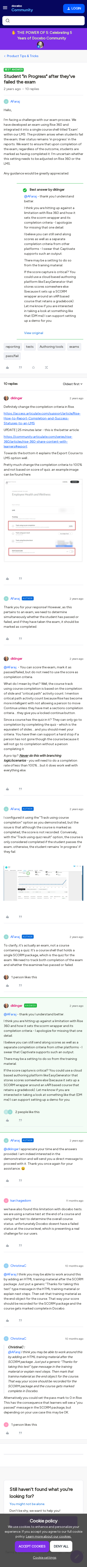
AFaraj (15, 101)
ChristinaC (18, 1266)
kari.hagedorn (20, 1201)
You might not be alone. (27, 1504)
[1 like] (20, 977)
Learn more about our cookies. (48, 1536)
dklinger (16, 398)
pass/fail (12, 356)
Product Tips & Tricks (23, 56)
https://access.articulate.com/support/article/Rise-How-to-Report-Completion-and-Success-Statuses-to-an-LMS (42, 418)
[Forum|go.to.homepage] (22, 8)
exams (74, 347)
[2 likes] (22, 1112)
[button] (5, 9)
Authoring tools (51, 347)
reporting (13, 347)
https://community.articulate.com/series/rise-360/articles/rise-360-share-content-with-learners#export (38, 441)
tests (30, 347)
